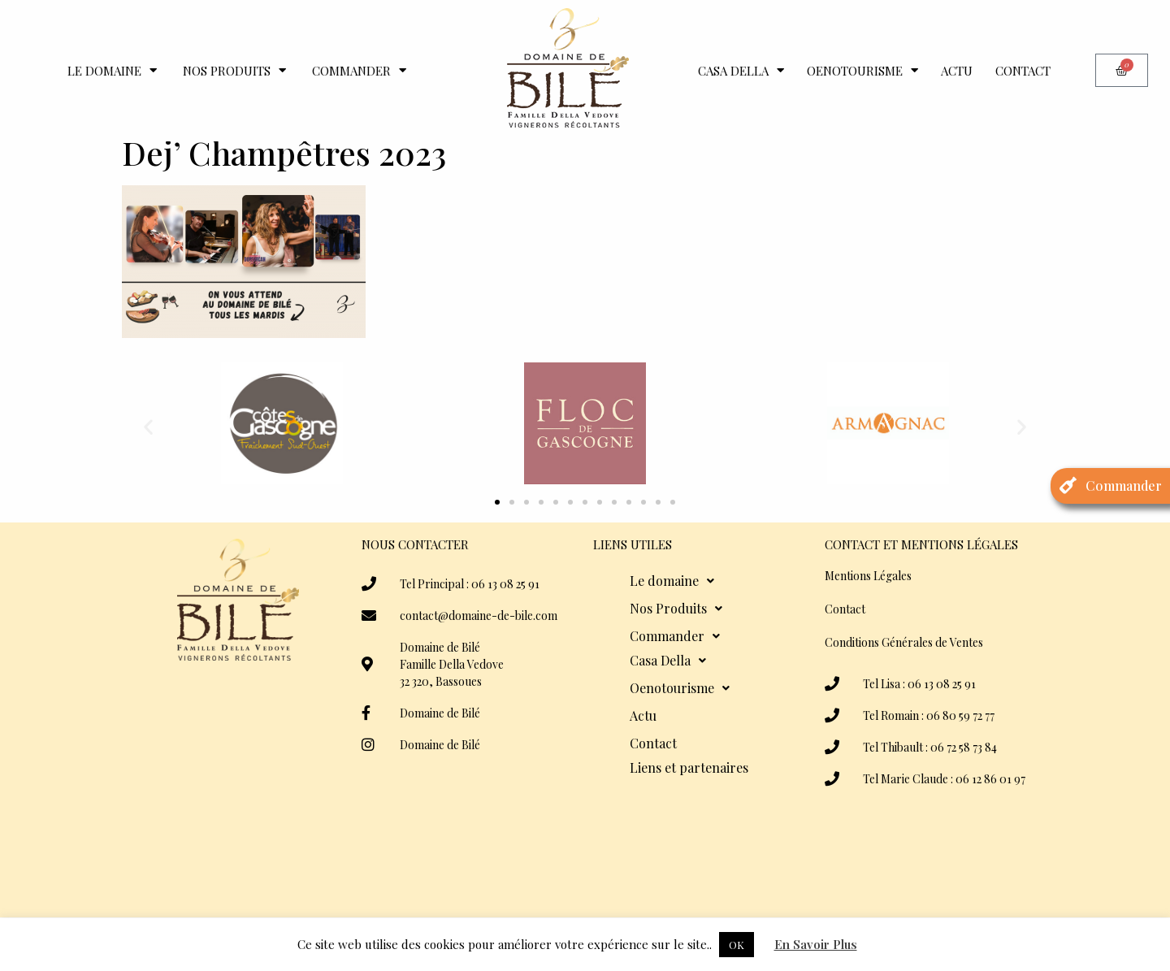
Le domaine (112, 70)
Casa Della (741, 70)
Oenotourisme (862, 70)
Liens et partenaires (689, 767)
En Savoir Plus (815, 944)
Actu (957, 71)
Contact (1023, 71)
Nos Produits (234, 70)
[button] (148, 426)
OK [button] (736, 944)
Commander (359, 70)
